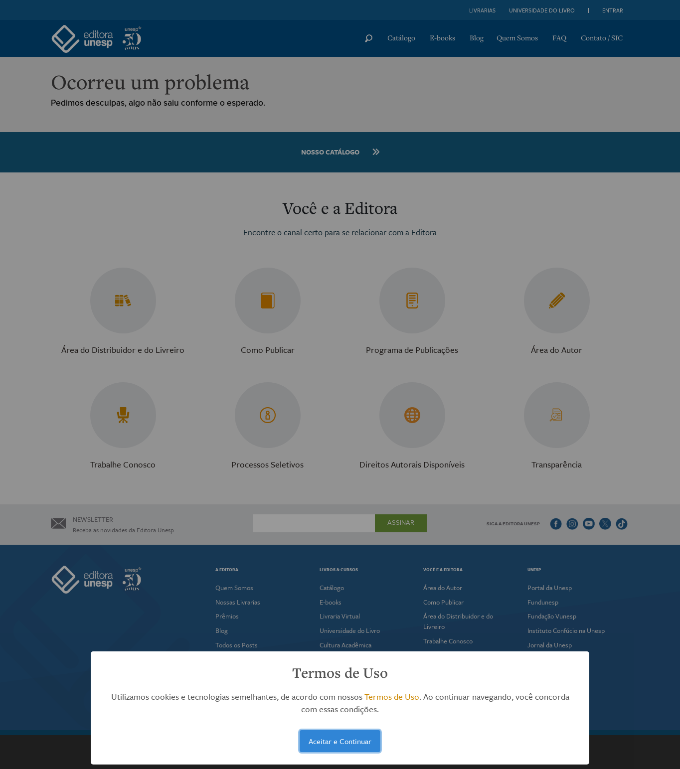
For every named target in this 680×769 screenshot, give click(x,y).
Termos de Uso (391, 696)
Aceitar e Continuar (340, 741)
